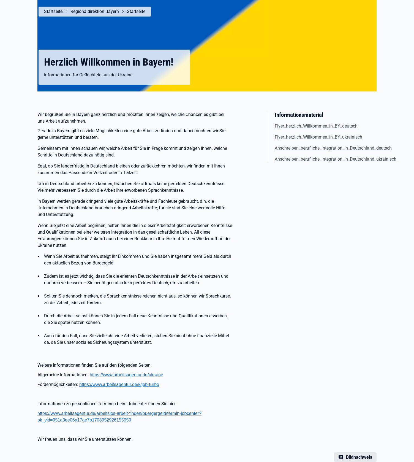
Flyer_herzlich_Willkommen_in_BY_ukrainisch (318, 137)
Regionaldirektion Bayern (94, 11)
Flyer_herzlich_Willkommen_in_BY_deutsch (316, 126)
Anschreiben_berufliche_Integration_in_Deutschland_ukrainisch (335, 159)
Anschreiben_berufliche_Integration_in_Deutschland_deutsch (333, 148)
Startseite (53, 11)
